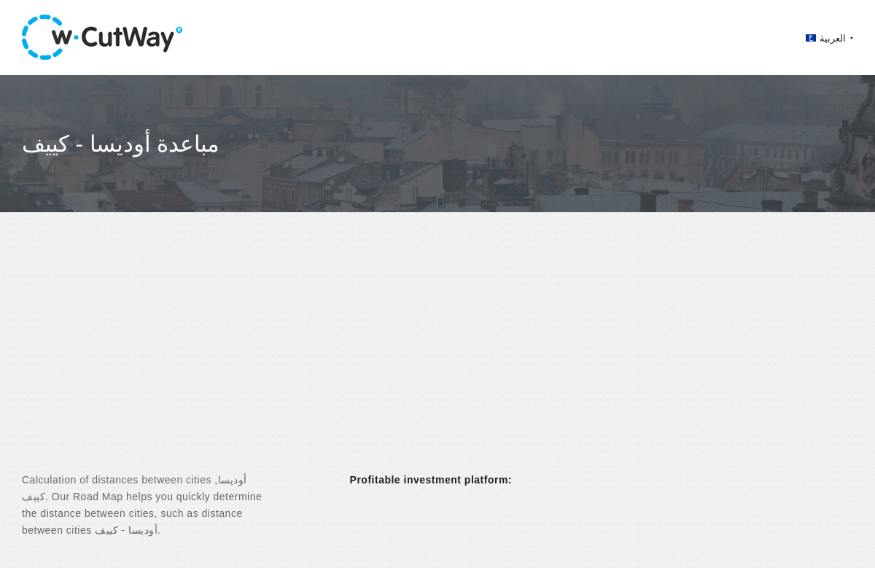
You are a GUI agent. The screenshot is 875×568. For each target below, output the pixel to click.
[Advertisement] (437, 355)
